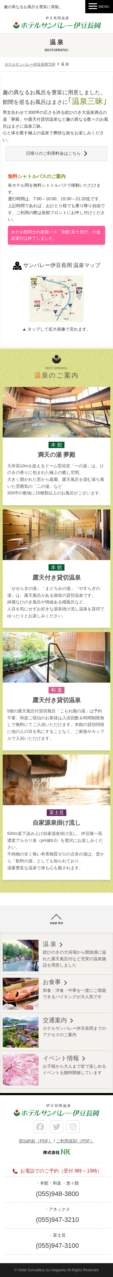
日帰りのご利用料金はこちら (53, 153)
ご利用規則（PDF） (75, 1140)
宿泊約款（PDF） (35, 1140)
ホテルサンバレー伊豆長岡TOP (30, 64)
